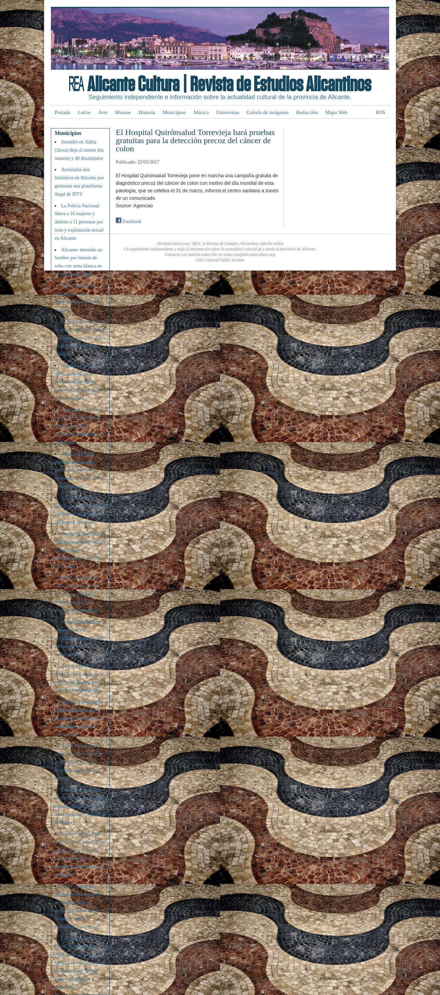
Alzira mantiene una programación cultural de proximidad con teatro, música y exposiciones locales (79, 762)
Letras (84, 112)
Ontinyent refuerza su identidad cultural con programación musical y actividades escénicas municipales (78, 718)
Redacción (307, 112)
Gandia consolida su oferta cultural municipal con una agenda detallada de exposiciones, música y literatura (80, 806)
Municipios (174, 112)
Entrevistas (227, 112)
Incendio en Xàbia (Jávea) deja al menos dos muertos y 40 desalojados (79, 150)
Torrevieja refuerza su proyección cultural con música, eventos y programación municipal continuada (79, 426)
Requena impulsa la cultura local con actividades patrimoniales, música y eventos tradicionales (80, 638)
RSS (380, 112)
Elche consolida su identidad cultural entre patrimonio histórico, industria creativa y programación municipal (78, 594)
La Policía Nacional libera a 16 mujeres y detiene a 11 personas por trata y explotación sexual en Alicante (79, 222)
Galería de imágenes (267, 112)
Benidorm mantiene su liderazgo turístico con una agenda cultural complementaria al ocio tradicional (80, 550)
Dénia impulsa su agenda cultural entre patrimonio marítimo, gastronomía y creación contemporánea (77, 470)
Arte (103, 112)
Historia (146, 112)
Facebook (128, 221)
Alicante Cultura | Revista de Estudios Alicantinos (229, 84)
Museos (123, 112)
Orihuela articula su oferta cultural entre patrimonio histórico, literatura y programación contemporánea (79, 382)
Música (201, 112)
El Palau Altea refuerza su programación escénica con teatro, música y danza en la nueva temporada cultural (80, 338)
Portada (62, 112)
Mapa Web (336, 112)
